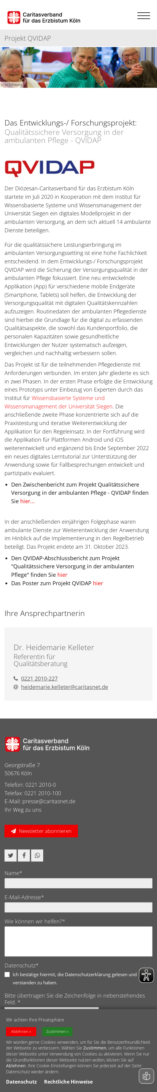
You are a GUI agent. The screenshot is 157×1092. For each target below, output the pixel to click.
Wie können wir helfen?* (35, 921)
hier (62, 574)
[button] (11, 855)
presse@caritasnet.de (48, 801)
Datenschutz (21, 1081)
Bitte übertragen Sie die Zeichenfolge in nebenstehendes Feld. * (75, 999)
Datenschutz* (22, 965)
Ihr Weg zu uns (23, 809)
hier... (27, 501)
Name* (13, 873)
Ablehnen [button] (19, 1031)
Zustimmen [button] (56, 1031)
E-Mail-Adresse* (24, 897)
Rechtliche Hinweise (68, 1081)
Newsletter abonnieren (45, 830)
